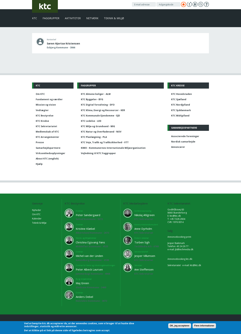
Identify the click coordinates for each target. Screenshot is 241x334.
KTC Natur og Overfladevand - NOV (101, 131)
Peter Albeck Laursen (89, 269)
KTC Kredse (42, 121)
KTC (34, 18)
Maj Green (82, 283)
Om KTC (40, 94)
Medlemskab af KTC (47, 131)
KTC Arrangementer (47, 137)
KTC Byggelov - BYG (92, 99)
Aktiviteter (73, 18)
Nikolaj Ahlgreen (144, 215)
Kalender (36, 218)
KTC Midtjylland (180, 115)
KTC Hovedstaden (181, 94)
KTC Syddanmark (181, 110)
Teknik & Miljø (114, 18)
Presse (40, 142)
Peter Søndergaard (88, 215)
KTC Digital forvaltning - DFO (98, 104)
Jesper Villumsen (144, 256)
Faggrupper (51, 18)
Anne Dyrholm (143, 228)
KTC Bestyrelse (44, 115)
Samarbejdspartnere (48, 147)
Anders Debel (84, 297)
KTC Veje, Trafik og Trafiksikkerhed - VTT (105, 142)
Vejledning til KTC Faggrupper (98, 153)
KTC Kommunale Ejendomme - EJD (100, 115)
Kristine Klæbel (85, 228)
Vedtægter (42, 110)
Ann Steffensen (143, 269)
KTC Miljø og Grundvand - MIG (98, 126)
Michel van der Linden (89, 256)
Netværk (92, 18)
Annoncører (178, 147)
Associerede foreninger (185, 136)
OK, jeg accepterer (179, 325)
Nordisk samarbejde (183, 141)
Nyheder (36, 210)
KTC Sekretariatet (46, 126)
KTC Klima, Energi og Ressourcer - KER (103, 110)
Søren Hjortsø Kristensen (63, 43)
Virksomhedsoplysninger (50, 153)
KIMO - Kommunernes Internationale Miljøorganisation (113, 147)
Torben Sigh (142, 242)
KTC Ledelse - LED (91, 121)
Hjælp (39, 164)
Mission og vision (46, 104)
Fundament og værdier (49, 99)
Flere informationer (204, 325)
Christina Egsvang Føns (90, 242)
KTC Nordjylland (180, 104)
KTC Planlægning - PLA (94, 137)
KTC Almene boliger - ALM (96, 94)
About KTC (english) (47, 158)
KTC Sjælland (178, 99)
